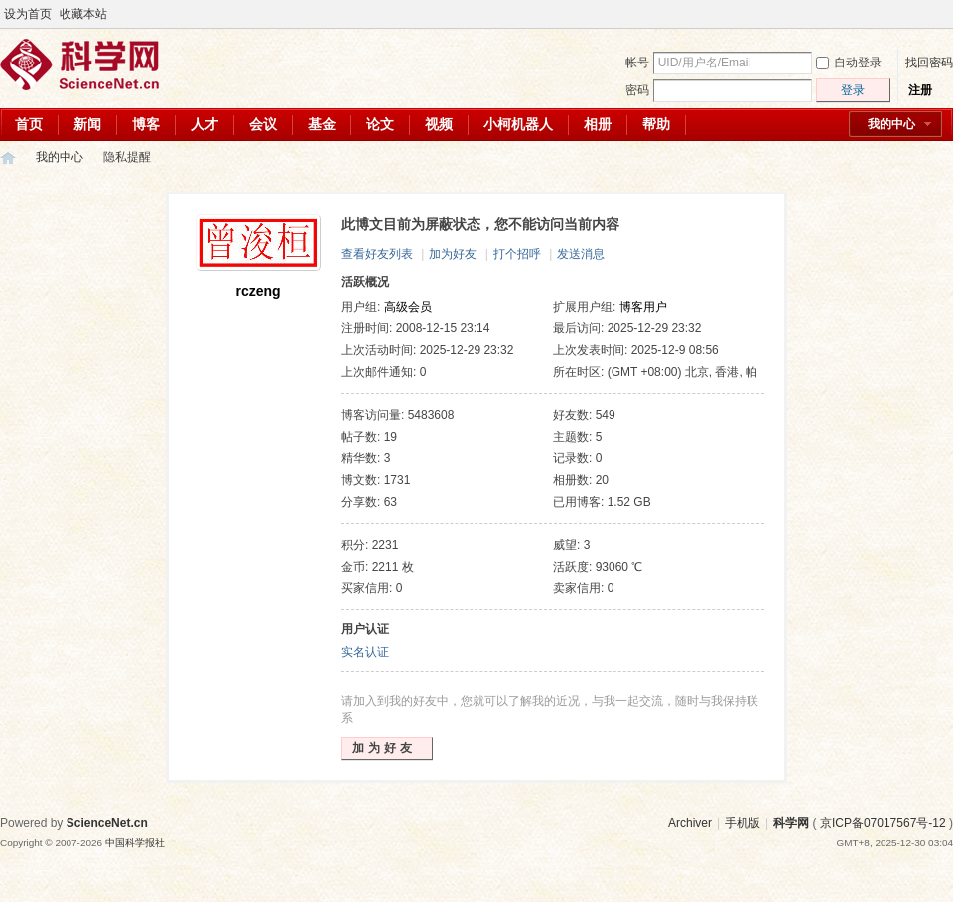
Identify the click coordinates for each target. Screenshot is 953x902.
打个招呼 (517, 254)
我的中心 (891, 124)
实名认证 (365, 652)
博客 (146, 124)
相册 (598, 124)
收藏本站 (83, 14)
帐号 (637, 62)
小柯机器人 (518, 124)
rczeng (257, 291)
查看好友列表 (377, 254)
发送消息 (581, 254)
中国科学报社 (135, 843)
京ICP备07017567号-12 (883, 823)
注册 (920, 90)
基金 (322, 124)
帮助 (656, 124)
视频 (439, 124)
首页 (29, 124)
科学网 (8, 157)
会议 (263, 124)
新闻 (87, 124)
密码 (637, 90)
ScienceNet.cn (107, 823)
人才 (204, 124)
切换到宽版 (941, 14)
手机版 (742, 823)
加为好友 (452, 254)
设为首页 (28, 14)
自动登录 (849, 62)
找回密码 (929, 62)
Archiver (690, 823)
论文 (380, 124)
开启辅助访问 (925, 14)
